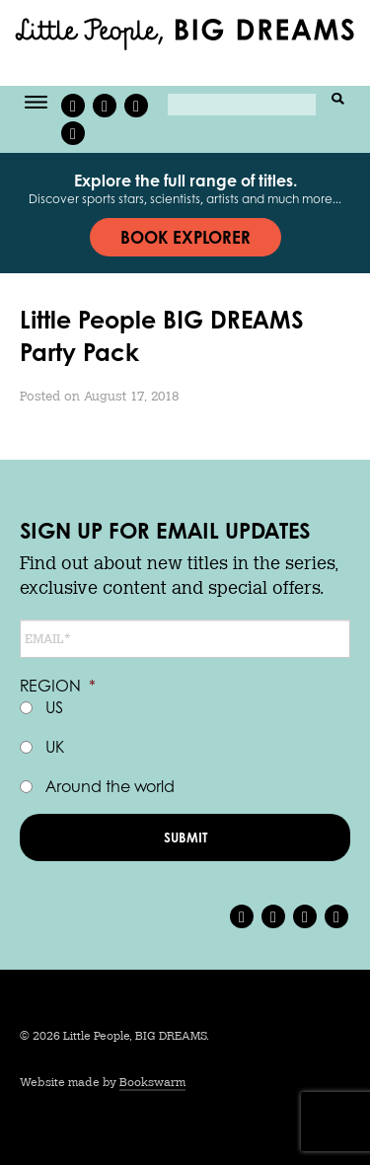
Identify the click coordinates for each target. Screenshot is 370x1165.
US (54, 706)
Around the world (110, 785)
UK (54, 746)
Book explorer (185, 237)
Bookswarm (152, 1082)
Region (58, 686)
